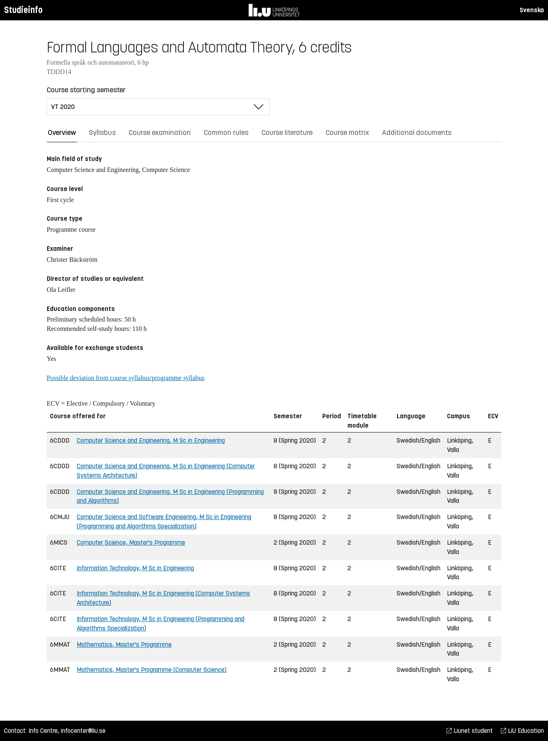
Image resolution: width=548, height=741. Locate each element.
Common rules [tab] (226, 132)
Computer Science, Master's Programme (131, 542)
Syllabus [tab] (102, 132)
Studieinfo (23, 9)
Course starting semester (86, 89)
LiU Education (522, 730)
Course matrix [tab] (347, 132)
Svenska (532, 10)
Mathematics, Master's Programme (124, 644)
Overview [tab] (62, 132)
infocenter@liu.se (83, 730)
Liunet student (470, 730)
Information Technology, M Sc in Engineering (135, 568)
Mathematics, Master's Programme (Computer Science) (152, 670)
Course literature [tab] (287, 132)
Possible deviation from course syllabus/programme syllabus (126, 377)
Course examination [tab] (160, 132)
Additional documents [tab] (416, 132)
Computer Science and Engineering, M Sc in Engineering (151, 440)
